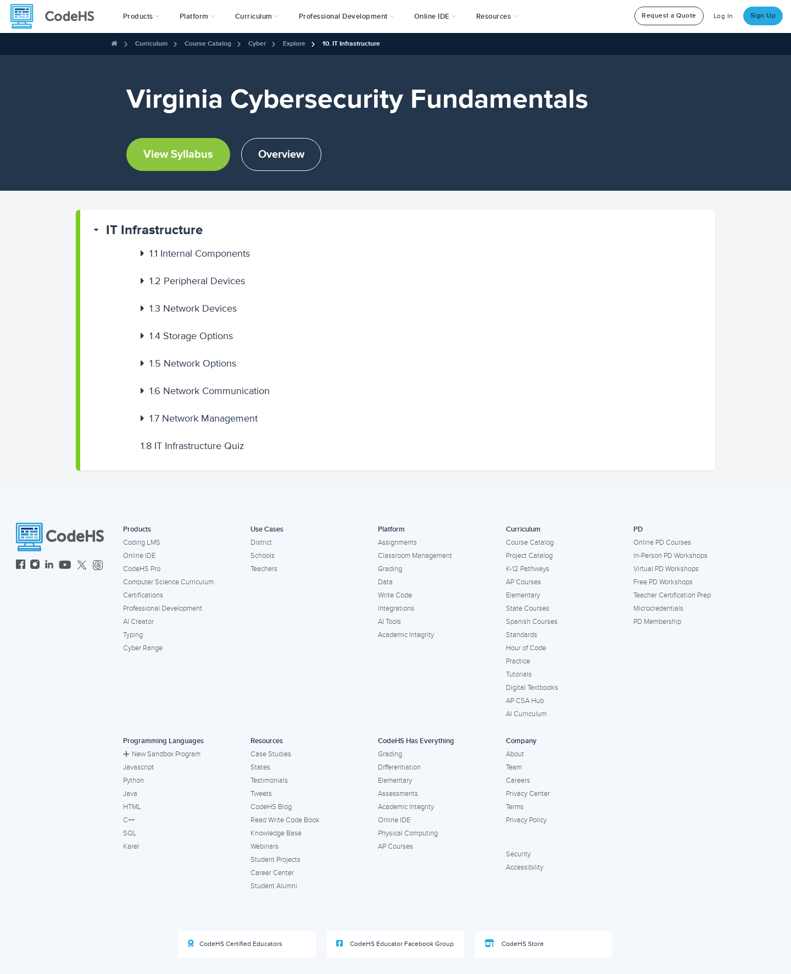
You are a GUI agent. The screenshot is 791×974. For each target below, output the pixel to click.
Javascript (138, 767)
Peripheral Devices (197, 281)
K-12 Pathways (527, 569)
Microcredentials (658, 608)
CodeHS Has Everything (416, 741)
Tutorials (519, 674)
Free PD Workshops (663, 582)
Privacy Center (528, 793)
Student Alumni (273, 886)
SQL (130, 833)
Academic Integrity (406, 634)
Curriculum (151, 44)
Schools (262, 555)
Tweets (261, 793)
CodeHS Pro (141, 569)
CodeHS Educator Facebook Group (395, 943)
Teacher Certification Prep (672, 595)
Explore (294, 44)
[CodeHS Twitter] (81, 566)
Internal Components (199, 253)
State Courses (527, 608)
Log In (723, 16)
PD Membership (657, 621)
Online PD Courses (662, 542)
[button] (141, 16)
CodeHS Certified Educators (235, 943)
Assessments (398, 793)
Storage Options (191, 336)
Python (133, 780)
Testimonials (269, 780)
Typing (133, 634)
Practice (518, 661)
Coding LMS (141, 542)
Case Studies (270, 754)
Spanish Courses (532, 621)
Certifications (143, 595)
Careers (518, 780)
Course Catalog (208, 44)
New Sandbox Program (161, 754)
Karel (131, 846)
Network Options (192, 363)
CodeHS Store (514, 943)
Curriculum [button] (257, 16)
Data (385, 582)
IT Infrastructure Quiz (192, 446)
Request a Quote (669, 16)
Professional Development (162, 608)
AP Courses (523, 582)
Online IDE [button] (435, 16)
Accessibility (524, 867)
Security (518, 854)
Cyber (257, 44)
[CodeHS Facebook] (20, 566)
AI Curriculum (526, 714)
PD (638, 529)
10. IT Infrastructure (351, 44)
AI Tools (389, 621)
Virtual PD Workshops (666, 569)
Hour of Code (526, 648)
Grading (390, 569)
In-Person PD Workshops (670, 555)
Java (130, 793)
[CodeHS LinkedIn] (49, 566)
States (260, 767)
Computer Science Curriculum (168, 582)
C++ (129, 820)
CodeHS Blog (271, 807)
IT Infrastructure (154, 230)
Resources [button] (497, 16)
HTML (132, 807)
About (515, 754)
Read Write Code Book (285, 820)
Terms (514, 807)
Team (514, 767)
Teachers (263, 569)
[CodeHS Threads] (97, 566)
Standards (521, 634)
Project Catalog (529, 555)
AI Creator (138, 621)
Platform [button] (197, 16)
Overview (281, 154)
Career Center (272, 872)
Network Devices (193, 308)
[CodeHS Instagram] (35, 566)
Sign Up (763, 16)
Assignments (397, 542)
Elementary (523, 595)
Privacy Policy (526, 820)
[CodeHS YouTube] (65, 566)
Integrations (396, 608)
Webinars (264, 846)
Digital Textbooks (532, 687)
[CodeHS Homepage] (56, 16)
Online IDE (139, 555)
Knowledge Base (276, 833)
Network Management (203, 418)
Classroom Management (415, 555)
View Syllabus (178, 154)
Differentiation (399, 767)
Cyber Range (143, 648)
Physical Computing (408, 833)
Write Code (395, 595)
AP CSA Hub (525, 700)
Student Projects (275, 859)
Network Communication (209, 391)
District (261, 542)
